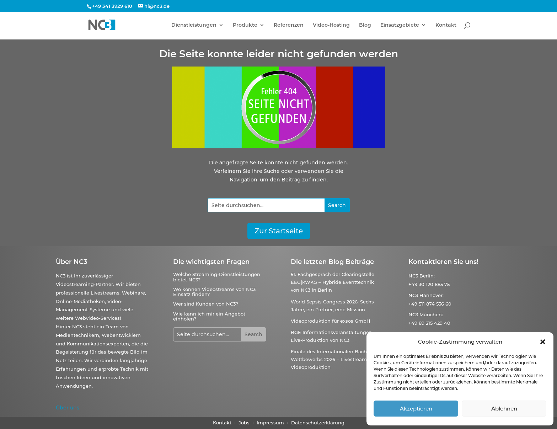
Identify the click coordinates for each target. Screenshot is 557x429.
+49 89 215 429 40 (429, 323)
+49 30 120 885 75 (429, 284)
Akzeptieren (416, 408)
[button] (542, 341)
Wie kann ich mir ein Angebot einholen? (209, 316)
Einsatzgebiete (399, 25)
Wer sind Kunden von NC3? (205, 304)
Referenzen (289, 25)
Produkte (245, 25)
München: (431, 314)
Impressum (270, 422)
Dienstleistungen (193, 25)
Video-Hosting (331, 25)
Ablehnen (504, 408)
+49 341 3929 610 (112, 6)
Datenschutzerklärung (317, 422)
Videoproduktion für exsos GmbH (330, 321)
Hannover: (431, 295)
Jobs (245, 422)
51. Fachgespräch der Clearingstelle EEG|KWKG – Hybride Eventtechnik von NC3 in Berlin (332, 282)
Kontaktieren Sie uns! (443, 262)
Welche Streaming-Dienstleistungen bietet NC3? (216, 276)
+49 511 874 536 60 (429, 304)
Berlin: (427, 276)
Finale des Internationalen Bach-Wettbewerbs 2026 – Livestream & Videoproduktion (331, 359)
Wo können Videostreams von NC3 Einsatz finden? (214, 291)
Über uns (67, 407)
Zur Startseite (279, 231)
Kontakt (445, 25)
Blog (365, 25)
